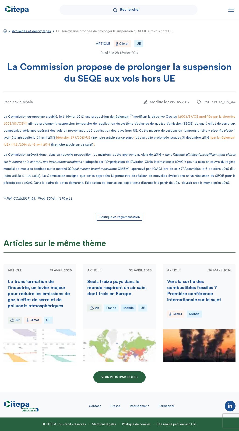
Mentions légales (104, 424)
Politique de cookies (136, 424)
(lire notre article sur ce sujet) (112, 137)
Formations (167, 405)
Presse (115, 405)
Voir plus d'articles (119, 377)
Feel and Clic (188, 424)
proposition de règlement (110, 116)
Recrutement (139, 405)
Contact (95, 405)
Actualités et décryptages (31, 31)
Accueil (5, 31)
